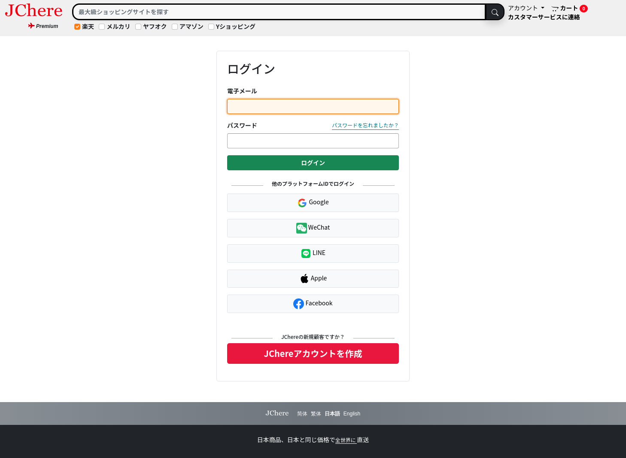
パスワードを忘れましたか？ (365, 125)
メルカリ (118, 26)
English (351, 414)
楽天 (88, 26)
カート (569, 7)
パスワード (242, 125)
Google (312, 202)
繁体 (316, 414)
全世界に (346, 439)
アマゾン (191, 26)
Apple (313, 279)
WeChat (313, 228)
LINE (313, 253)
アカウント (523, 7)
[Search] (279, 11)
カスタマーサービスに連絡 (544, 16)
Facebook (312, 303)
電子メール (242, 90)
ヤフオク (155, 26)
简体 (302, 414)
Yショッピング (235, 26)
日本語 (332, 414)
